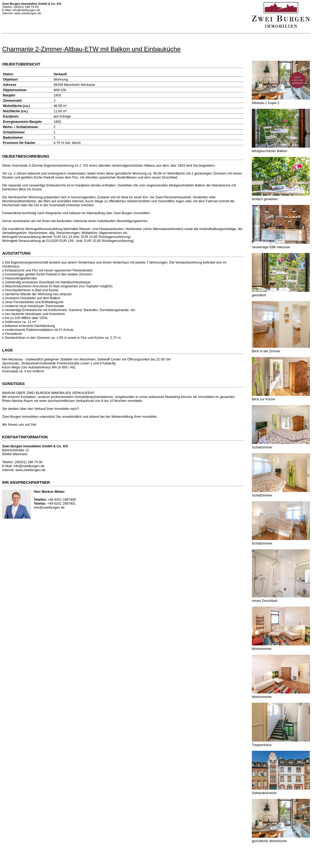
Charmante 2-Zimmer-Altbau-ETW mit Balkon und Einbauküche (91, 49)
